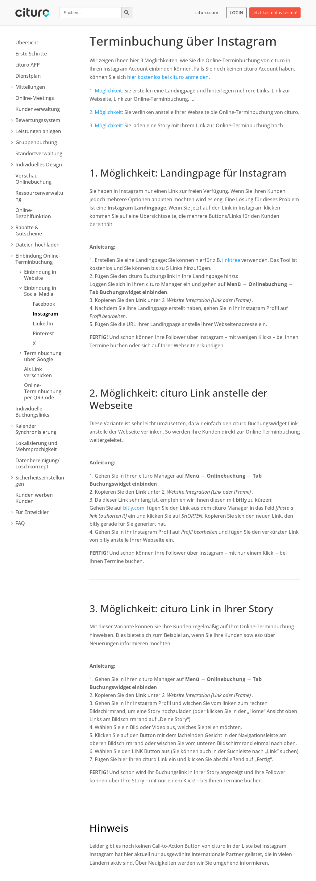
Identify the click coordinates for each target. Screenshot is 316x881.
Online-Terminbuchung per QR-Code (42, 391)
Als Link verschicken (38, 372)
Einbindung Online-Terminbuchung (37, 258)
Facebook (44, 303)
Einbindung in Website (40, 274)
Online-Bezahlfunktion (33, 213)
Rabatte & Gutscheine (28, 230)
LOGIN (236, 12)
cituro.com (206, 12)
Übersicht (26, 42)
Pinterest (43, 333)
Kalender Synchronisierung (35, 428)
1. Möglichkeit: (106, 90)
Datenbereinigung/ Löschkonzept (37, 463)
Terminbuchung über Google (42, 356)
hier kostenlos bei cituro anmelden (168, 77)
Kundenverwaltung (37, 109)
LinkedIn (43, 323)
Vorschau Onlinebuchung (33, 178)
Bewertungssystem (37, 120)
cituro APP (27, 64)
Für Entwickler (32, 512)
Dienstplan (28, 75)
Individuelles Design (38, 164)
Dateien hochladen (37, 244)
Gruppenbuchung (36, 142)
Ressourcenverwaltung (39, 196)
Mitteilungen (30, 87)
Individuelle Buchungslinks (32, 411)
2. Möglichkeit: (106, 112)
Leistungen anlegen (38, 131)
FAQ (20, 523)
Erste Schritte (31, 53)
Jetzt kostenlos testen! (274, 12)
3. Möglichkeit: (106, 125)
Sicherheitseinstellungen (39, 480)
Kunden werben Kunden (34, 497)
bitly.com (133, 507)
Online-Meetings (34, 98)
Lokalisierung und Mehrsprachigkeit (36, 446)
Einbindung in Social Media (40, 290)
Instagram (45, 313)
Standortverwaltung (38, 153)
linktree (231, 260)
